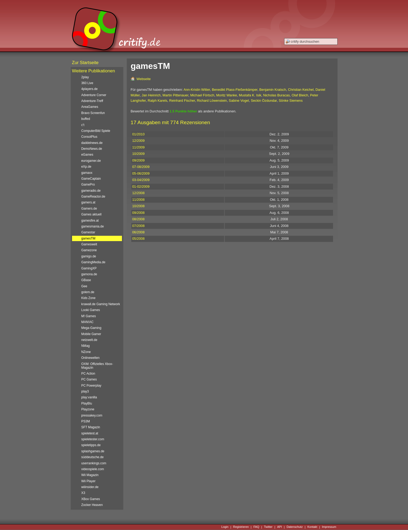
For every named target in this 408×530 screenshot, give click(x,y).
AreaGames (89, 107)
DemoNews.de (91, 149)
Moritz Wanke (226, 95)
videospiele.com (92, 469)
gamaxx (87, 173)
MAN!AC (87, 322)
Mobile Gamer (91, 334)
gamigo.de (88, 256)
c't (83, 125)
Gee (84, 286)
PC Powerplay (91, 385)
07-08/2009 (141, 167)
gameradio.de (91, 191)
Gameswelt (89, 244)
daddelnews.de (92, 143)
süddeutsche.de (92, 457)
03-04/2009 (141, 180)
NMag (85, 346)
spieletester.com (92, 439)
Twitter (268, 527)
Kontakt (312, 527)
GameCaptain (91, 178)
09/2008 (138, 213)
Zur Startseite (85, 62)
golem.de (87, 292)
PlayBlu (86, 403)
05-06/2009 (141, 173)
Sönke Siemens (291, 101)
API (279, 527)
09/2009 (138, 160)
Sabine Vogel (239, 101)
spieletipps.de (91, 445)
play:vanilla (89, 397)
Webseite (144, 79)
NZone (86, 352)
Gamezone (89, 250)
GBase (86, 280)
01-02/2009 (141, 186)
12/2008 (138, 193)
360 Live (87, 83)
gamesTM (88, 238)
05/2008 (138, 239)
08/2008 (138, 219)
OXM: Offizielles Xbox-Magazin (97, 366)
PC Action (88, 373)
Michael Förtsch (202, 95)
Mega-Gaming (91, 328)
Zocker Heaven (92, 505)
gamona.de (89, 274)
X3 (83, 493)
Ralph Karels (157, 101)
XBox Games (90, 499)
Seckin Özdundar (264, 101)
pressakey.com (91, 415)
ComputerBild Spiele (95, 131)
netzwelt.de (89, 340)
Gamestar (88, 232)
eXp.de (86, 166)
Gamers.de (89, 208)
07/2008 (138, 226)
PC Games (89, 379)
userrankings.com (93, 463)
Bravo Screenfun (93, 113)
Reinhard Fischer (182, 101)
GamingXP (89, 268)
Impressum (329, 527)
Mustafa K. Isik (250, 95)
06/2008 (138, 232)
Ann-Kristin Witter (197, 90)
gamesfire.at (90, 220)
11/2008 (138, 200)
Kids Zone (88, 298)
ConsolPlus (89, 137)
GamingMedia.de (93, 262)
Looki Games (90, 310)
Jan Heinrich (151, 95)
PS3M (85, 421)
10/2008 (138, 206)
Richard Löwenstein (212, 101)
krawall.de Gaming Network (100, 304)
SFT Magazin (90, 427)
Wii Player (88, 481)
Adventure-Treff (92, 101)
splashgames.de (92, 451)
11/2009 (138, 147)
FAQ (256, 527)
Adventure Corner (93, 95)
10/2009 (138, 154)
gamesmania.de (92, 226)
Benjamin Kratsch (272, 90)
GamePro (88, 184)
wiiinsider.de (90, 487)
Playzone (87, 409)
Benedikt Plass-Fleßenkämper (235, 90)
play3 (85, 391)
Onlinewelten (90, 358)
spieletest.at (89, 433)
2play (85, 77)
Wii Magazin (90, 475)
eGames (87, 154)
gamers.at (88, 202)
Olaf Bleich (300, 95)
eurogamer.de (91, 161)
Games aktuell (91, 214)
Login (224, 527)
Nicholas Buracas (276, 95)
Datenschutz (295, 527)
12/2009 (138, 141)
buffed (85, 119)
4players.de (89, 89)
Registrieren (241, 527)
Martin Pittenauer (175, 95)
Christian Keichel (301, 90)
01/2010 (138, 134)
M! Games (88, 316)
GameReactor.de (93, 196)
